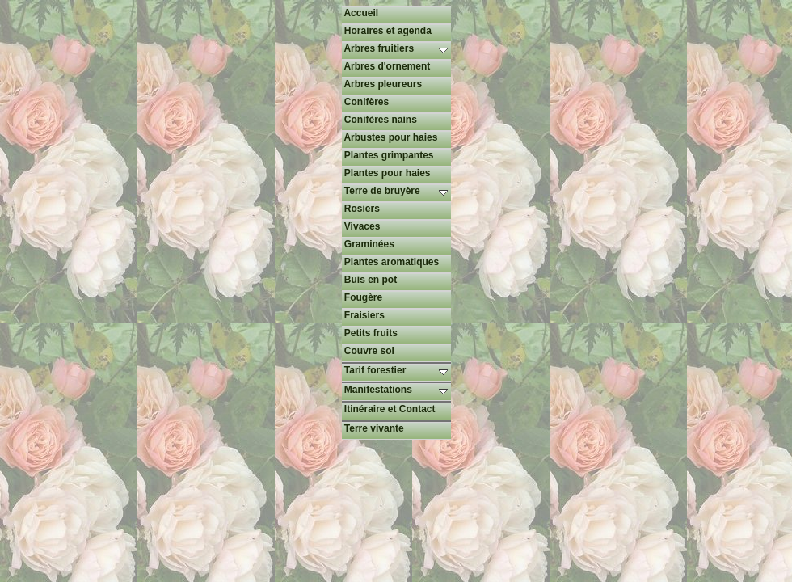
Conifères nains (379, 119)
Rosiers (361, 208)
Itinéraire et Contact (389, 409)
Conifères (366, 102)
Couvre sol (368, 350)
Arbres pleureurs (382, 84)
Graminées (368, 244)
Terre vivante (373, 428)
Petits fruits (370, 333)
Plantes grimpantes (388, 155)
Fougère (362, 297)
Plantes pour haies (386, 173)
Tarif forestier (396, 370)
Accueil (360, 13)
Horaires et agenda (387, 30)
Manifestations (396, 389)
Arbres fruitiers (396, 48)
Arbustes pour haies (390, 137)
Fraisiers (363, 315)
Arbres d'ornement (386, 66)
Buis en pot (370, 279)
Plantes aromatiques (391, 262)
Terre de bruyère (396, 190)
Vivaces (361, 226)
